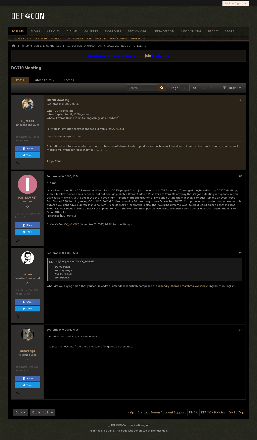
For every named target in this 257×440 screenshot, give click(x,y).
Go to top (236, 412)
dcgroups (113, 31)
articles (53, 31)
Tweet (27, 155)
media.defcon (163, 31)
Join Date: (22, 137)
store (229, 31)
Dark (20, 412)
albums (72, 31)
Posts (20, 80)
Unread (56, 38)
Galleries (91, 31)
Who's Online (118, 38)
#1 (240, 99)
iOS (89, 38)
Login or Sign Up (236, 3)
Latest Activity (44, 80)
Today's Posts (21, 38)
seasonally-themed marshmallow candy (181, 286)
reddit (213, 31)
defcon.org (137, 31)
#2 (240, 176)
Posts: (19, 140)
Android (100, 38)
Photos (69, 80)
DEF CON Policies (213, 412)
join (148, 55)
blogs (35, 31)
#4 (240, 329)
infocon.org (191, 31)
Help (130, 412)
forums (17, 31)
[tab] (20, 80)
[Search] (146, 87)
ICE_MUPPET (71, 224)
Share (27, 148)
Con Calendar (74, 38)
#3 (240, 253)
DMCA (193, 412)
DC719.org (117, 129)
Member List (138, 38)
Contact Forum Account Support (162, 412)
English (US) (42, 412)
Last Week (41, 38)
